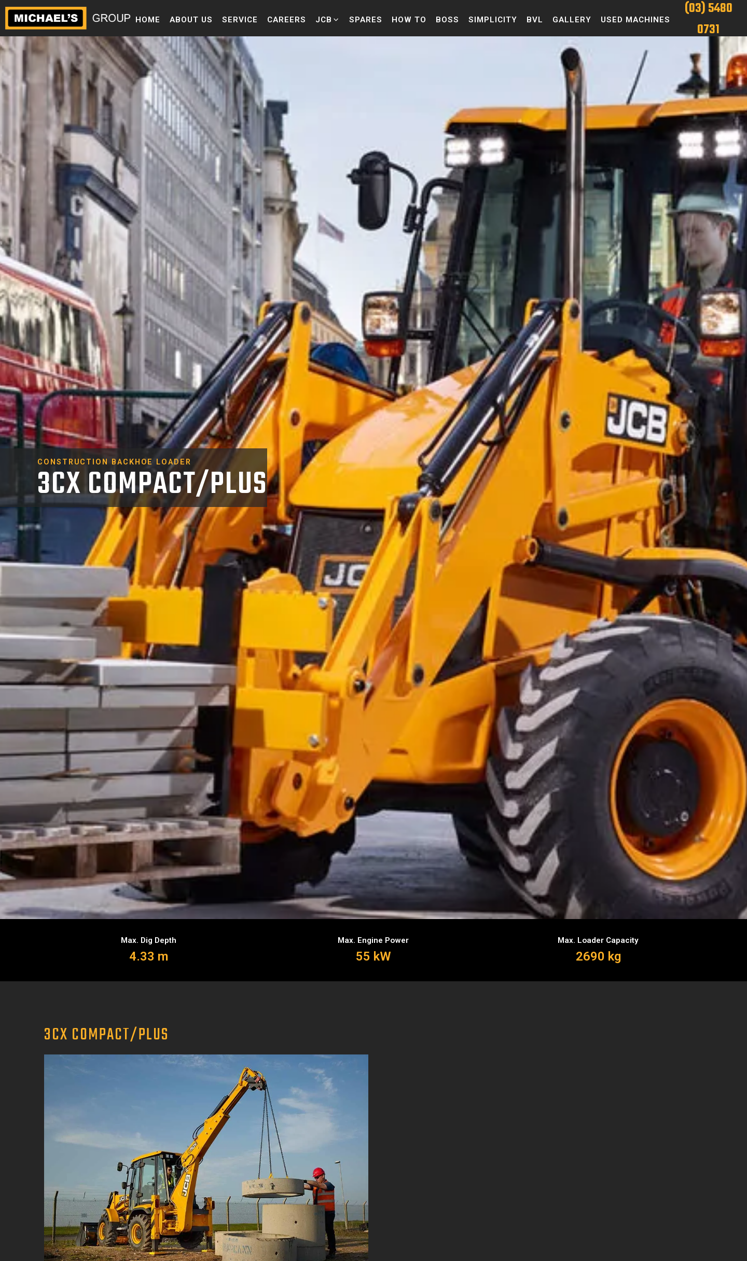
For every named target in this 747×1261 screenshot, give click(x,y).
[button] (327, 20)
